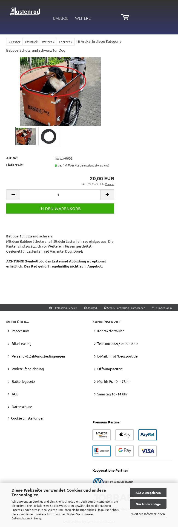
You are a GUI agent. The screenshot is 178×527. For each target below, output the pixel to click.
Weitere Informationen (148, 514)
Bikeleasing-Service (63, 308)
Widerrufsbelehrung (27, 368)
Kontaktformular (110, 331)
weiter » (48, 41)
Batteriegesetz (23, 381)
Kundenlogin (162, 308)
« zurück (31, 41)
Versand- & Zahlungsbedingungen (38, 356)
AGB (15, 394)
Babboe (60, 18)
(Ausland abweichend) (96, 165)
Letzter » (65, 41)
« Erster (14, 41)
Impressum (20, 331)
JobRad (90, 308)
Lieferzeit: (14, 165)
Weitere (83, 18)
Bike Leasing (21, 343)
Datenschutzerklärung (26, 518)
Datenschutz (21, 406)
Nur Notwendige (148, 504)
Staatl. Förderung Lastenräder (124, 308)
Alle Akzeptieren (148, 492)
